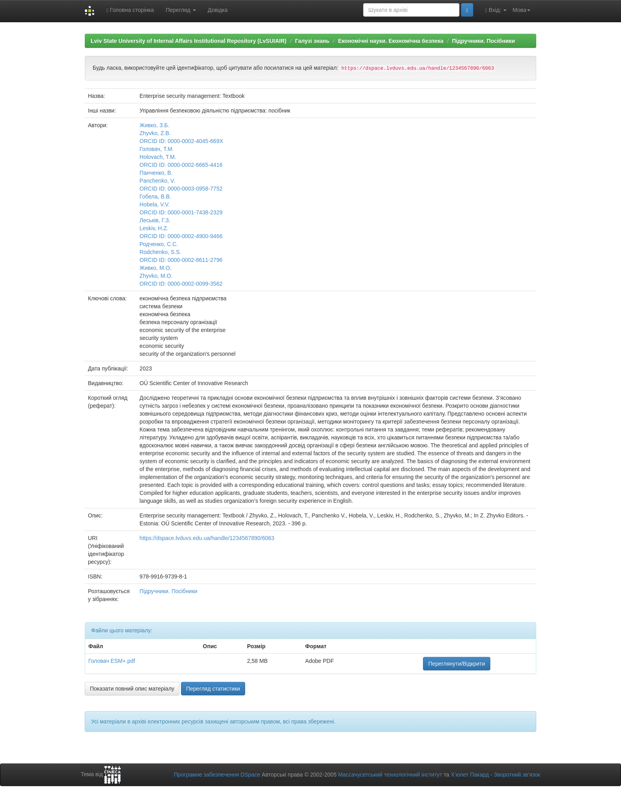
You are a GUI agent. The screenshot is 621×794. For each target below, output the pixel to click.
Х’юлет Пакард (470, 774)
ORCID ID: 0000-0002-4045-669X (181, 141)
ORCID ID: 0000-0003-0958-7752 (180, 188)
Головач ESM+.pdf (111, 661)
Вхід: (496, 10)
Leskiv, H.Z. (153, 228)
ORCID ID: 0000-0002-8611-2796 (180, 260)
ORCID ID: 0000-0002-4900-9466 (180, 236)
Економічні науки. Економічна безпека (390, 41)
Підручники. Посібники (483, 41)
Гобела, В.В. (155, 196)
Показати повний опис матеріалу (132, 688)
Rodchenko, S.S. (160, 252)
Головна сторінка (130, 10)
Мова (521, 10)
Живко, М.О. (155, 268)
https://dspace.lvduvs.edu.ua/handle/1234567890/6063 (206, 538)
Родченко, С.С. (158, 244)
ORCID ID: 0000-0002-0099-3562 (180, 284)
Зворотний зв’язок (517, 774)
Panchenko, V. (157, 181)
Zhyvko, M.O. (155, 276)
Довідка (218, 10)
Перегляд (181, 10)
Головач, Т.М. (156, 149)
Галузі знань (312, 41)
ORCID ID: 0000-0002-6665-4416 (180, 165)
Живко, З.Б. (154, 125)
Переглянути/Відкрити (456, 663)
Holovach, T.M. (157, 157)
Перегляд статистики (213, 688)
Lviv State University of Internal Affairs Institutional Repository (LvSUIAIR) (188, 41)
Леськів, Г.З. (154, 220)
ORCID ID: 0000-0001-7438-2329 (180, 212)
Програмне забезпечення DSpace (217, 774)
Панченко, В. (155, 173)
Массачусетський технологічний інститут (390, 774)
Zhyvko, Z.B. (155, 133)
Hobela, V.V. (154, 204)
